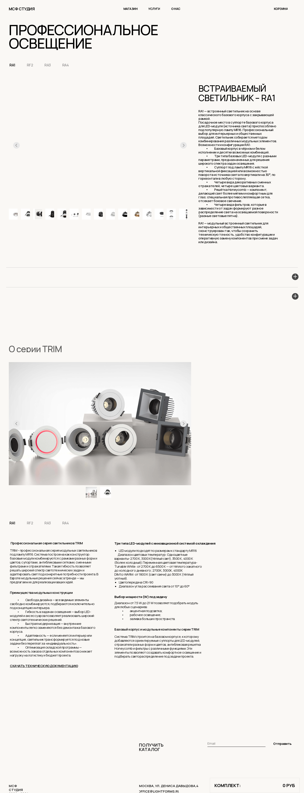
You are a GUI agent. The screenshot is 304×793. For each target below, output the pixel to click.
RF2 (31, 65)
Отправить (282, 744)
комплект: (227, 785)
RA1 (13, 65)
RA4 (67, 65)
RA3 (49, 65)
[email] (236, 744)
